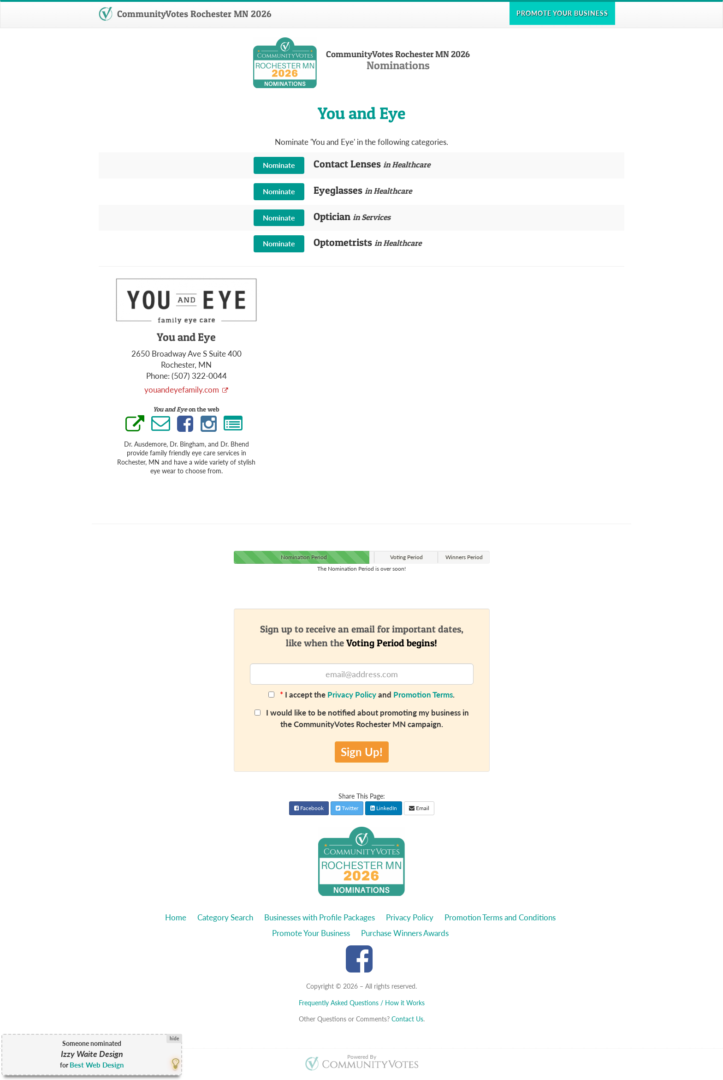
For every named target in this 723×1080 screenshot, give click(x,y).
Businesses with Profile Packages (319, 917)
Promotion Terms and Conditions (500, 917)
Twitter (347, 808)
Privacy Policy (351, 694)
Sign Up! (362, 751)
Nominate (279, 165)
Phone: (158, 376)
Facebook (309, 808)
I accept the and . (361, 694)
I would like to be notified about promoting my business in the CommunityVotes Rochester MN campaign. (362, 718)
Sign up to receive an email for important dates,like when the (361, 635)
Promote (562, 13)
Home (175, 917)
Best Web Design (97, 1065)
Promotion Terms (423, 694)
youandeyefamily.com (182, 389)
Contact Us (407, 1019)
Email (419, 808)
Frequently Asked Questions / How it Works (362, 1003)
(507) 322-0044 (199, 376)
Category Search (225, 917)
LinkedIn (383, 808)
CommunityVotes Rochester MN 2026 (185, 13)
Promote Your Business (311, 933)
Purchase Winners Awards (405, 933)
